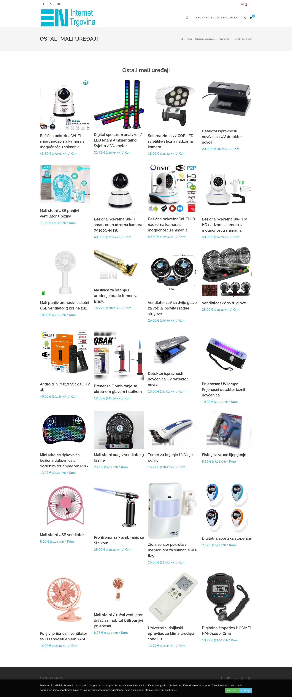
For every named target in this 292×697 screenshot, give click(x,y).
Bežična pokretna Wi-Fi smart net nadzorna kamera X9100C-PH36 (118, 225)
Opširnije (245, 690)
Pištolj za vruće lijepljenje (224, 455)
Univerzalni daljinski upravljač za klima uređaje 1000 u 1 (171, 633)
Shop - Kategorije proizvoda (201, 38)
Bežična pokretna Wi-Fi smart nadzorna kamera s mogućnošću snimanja (62, 141)
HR (245, 4)
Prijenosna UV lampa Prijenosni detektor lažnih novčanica (224, 389)
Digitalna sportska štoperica (226, 538)
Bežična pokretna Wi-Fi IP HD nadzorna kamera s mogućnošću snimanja (224, 225)
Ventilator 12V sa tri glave (224, 303)
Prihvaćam (232, 690)
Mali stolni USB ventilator (62, 535)
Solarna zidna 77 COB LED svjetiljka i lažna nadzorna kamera (170, 141)
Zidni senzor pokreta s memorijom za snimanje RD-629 (172, 550)
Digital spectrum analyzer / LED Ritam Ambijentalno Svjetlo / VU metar (118, 140)
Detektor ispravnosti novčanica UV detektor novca (222, 137)
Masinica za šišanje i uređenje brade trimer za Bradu (115, 296)
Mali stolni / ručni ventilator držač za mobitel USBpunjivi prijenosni (118, 620)
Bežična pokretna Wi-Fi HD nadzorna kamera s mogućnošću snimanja (171, 224)
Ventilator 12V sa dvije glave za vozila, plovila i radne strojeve (172, 308)
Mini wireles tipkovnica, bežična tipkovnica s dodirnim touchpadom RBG (64, 460)
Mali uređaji (224, 38)
